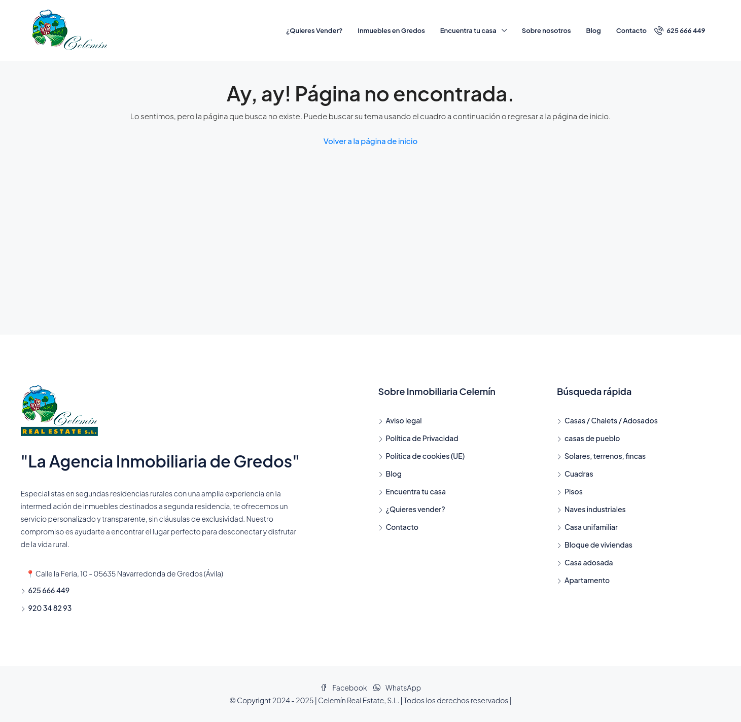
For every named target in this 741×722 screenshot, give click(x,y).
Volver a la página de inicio (371, 141)
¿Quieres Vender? (314, 30)
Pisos (573, 491)
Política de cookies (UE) (425, 455)
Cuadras (578, 473)
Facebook (344, 687)
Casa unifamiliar (591, 526)
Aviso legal (404, 420)
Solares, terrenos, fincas (605, 455)
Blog (593, 30)
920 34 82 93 (50, 607)
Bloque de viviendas (598, 544)
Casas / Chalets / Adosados (611, 420)
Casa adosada (588, 562)
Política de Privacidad (422, 438)
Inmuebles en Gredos (391, 30)
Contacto (631, 30)
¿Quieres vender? (415, 509)
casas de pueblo (592, 438)
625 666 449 (679, 30)
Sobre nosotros (546, 30)
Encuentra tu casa (468, 30)
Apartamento (587, 580)
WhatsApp (397, 687)
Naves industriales (595, 509)
